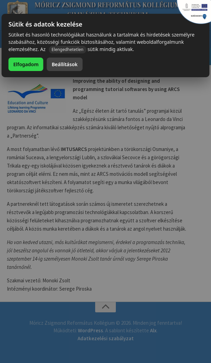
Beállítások (65, 64)
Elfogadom (25, 64)
